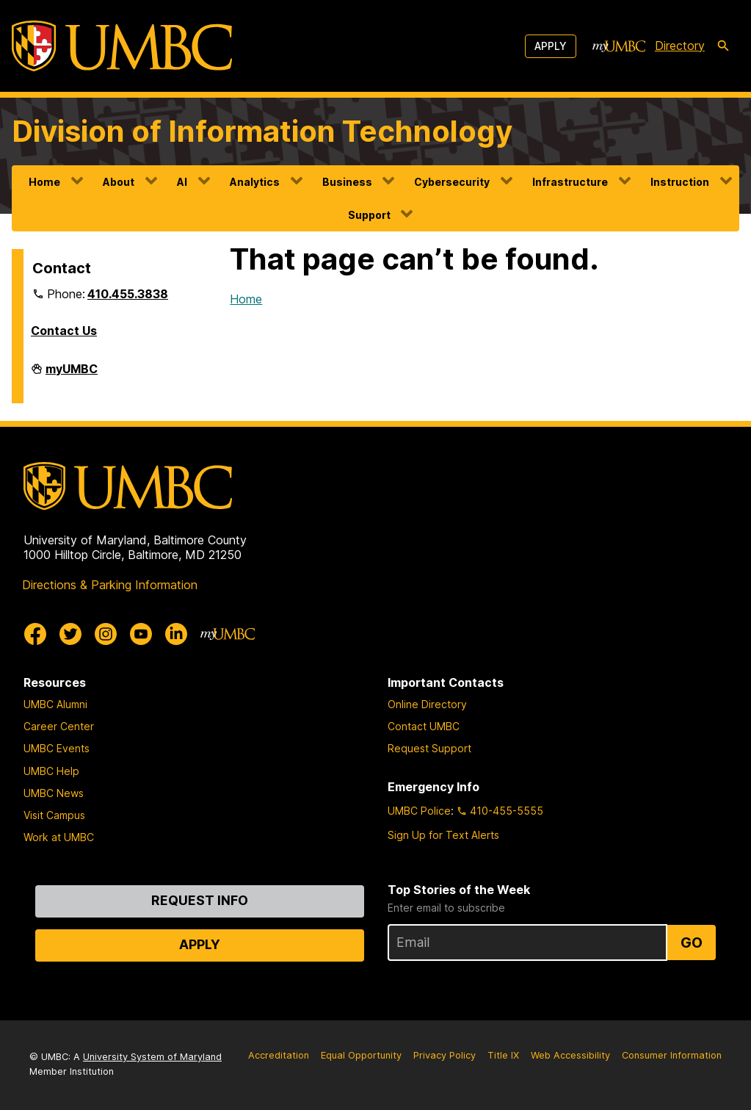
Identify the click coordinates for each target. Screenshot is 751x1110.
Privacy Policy (444, 1055)
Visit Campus (54, 815)
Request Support (429, 748)
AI (182, 182)
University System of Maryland (152, 1056)
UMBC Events (56, 748)
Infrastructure (570, 182)
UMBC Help (51, 771)
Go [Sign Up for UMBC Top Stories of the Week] (692, 942)
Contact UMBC (424, 726)
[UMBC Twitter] (70, 634)
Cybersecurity (452, 182)
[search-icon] (723, 46)
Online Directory (427, 704)
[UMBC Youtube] (141, 634)
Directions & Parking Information (109, 584)
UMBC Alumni (55, 704)
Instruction (679, 182)
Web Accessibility (570, 1055)
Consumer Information (672, 1055)
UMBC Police (419, 810)
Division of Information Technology (262, 131)
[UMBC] (122, 46)
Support (369, 215)
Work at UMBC (58, 837)
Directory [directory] (680, 45)
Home (44, 182)
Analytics (255, 182)
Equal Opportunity (361, 1055)
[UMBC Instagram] (106, 634)
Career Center (58, 726)
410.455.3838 (127, 293)
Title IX (503, 1055)
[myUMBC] (619, 46)
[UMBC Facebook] (35, 634)
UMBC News (53, 793)
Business (347, 182)
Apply (550, 46)
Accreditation (278, 1055)
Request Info (199, 900)
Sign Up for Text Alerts (443, 835)
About (118, 182)
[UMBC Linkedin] (176, 634)
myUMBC (72, 374)
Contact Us (64, 330)
